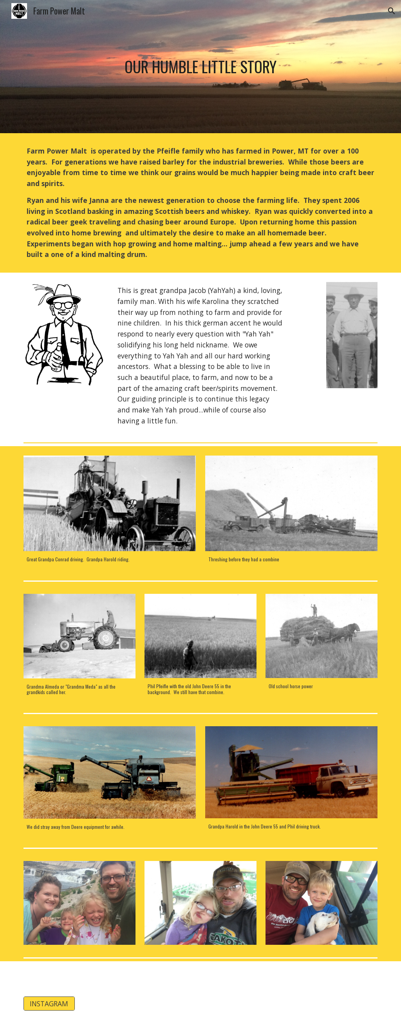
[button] (391, 11)
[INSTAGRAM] (49, 1004)
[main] (200, 66)
